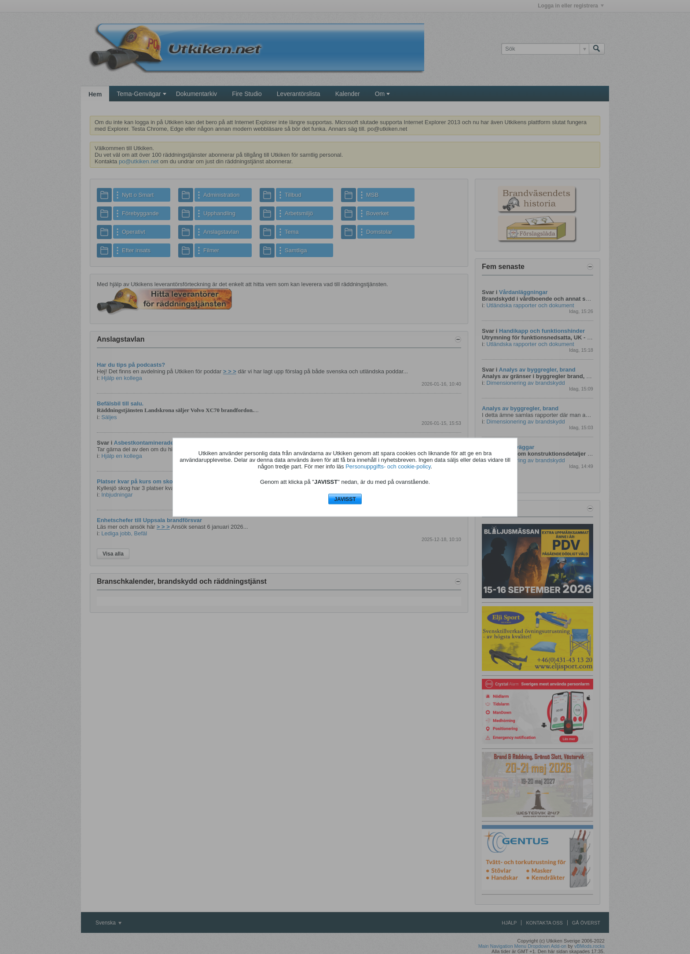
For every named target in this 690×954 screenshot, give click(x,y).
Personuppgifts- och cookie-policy (387, 466)
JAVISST (345, 499)
